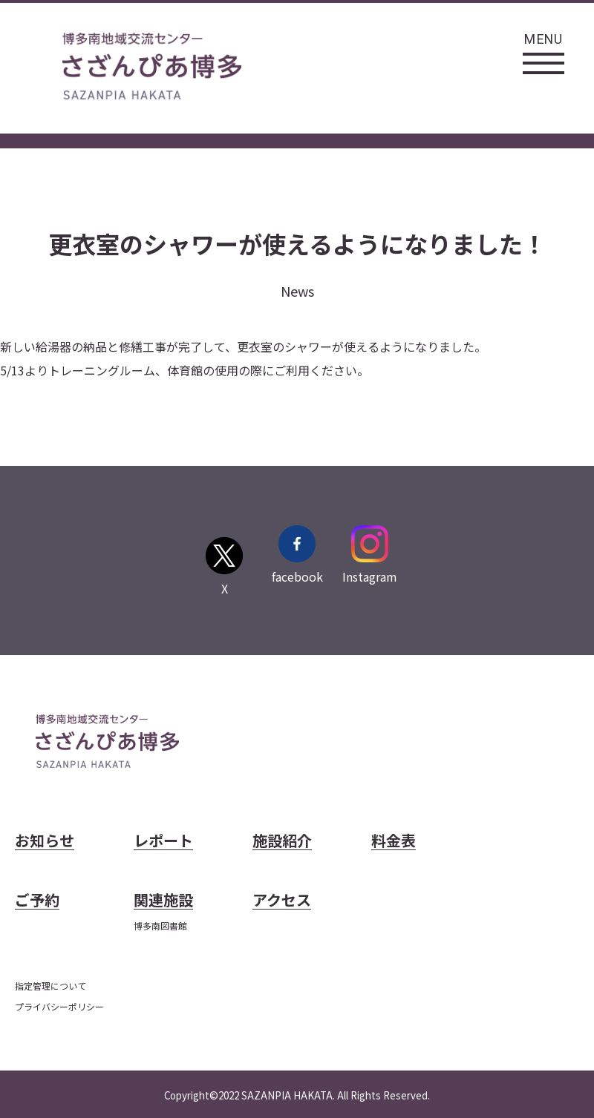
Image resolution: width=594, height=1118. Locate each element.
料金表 (393, 841)
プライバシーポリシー (59, 1006)
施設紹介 (282, 841)
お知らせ (44, 841)
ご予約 (37, 901)
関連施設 (163, 901)
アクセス (281, 901)
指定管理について (50, 985)
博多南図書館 (160, 925)
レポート (163, 841)
